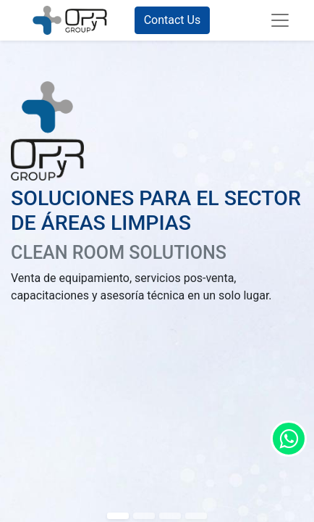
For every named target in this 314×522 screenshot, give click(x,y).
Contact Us (172, 20)
